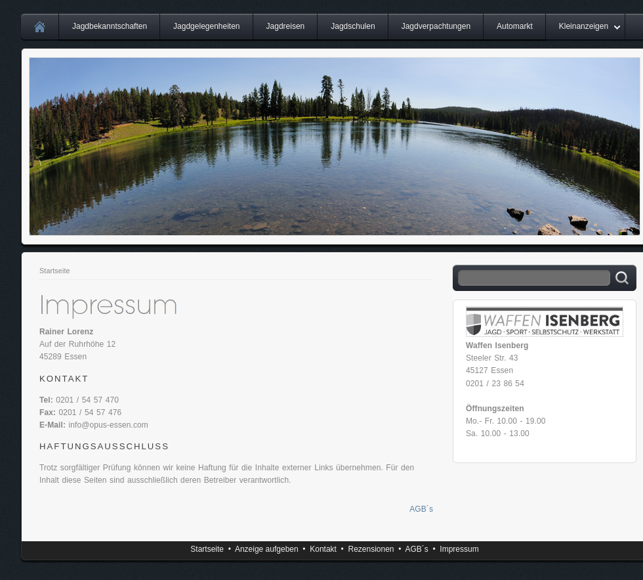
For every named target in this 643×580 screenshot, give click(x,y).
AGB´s (421, 509)
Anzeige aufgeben (267, 549)
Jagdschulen (353, 26)
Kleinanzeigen (583, 26)
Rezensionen (371, 549)
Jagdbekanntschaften (109, 26)
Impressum (459, 549)
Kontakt (323, 549)
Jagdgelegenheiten (206, 26)
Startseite (54, 271)
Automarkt (515, 26)
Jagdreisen (285, 26)
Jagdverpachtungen (436, 26)
